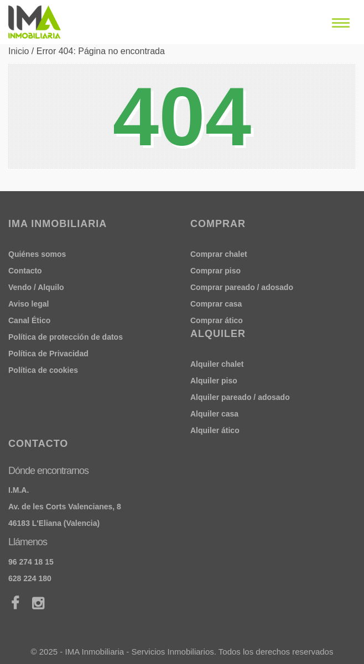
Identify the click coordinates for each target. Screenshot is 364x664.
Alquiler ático (215, 430)
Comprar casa (216, 303)
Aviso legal (28, 303)
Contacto (25, 270)
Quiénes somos (37, 254)
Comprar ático (216, 320)
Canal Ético (29, 320)
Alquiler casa (214, 413)
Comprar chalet (218, 254)
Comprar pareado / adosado (241, 287)
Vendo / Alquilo (36, 287)
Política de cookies (43, 370)
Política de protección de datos (65, 337)
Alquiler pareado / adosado (240, 397)
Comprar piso (215, 270)
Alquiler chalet (216, 364)
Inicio (18, 51)
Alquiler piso (213, 380)
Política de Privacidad (48, 353)
